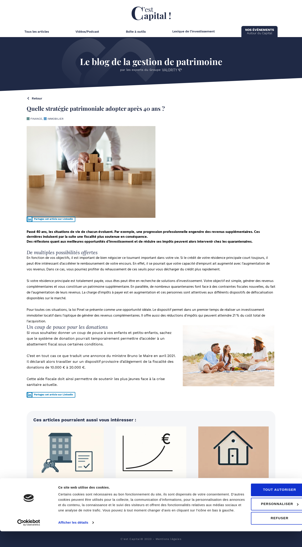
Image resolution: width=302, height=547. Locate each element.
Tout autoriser (264, 500)
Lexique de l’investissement (193, 31)
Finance (36, 118)
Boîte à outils (136, 31)
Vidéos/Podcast (87, 31)
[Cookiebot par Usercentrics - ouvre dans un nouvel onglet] (28, 538)
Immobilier (56, 118)
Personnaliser (265, 514)
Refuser (265, 528)
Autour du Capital (259, 31)
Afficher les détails (73, 538)
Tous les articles (36, 31)
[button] (51, 219)
